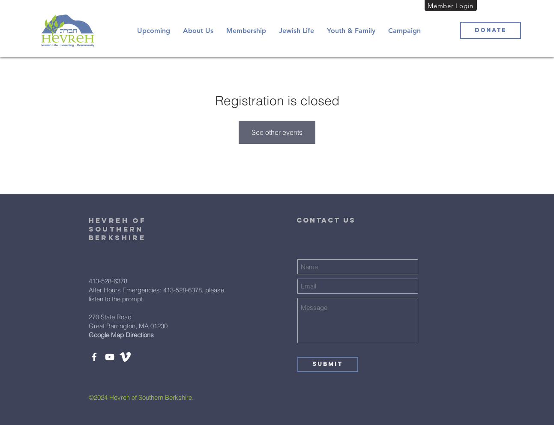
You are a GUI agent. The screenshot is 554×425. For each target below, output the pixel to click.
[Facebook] (94, 357)
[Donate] (490, 30)
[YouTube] (109, 357)
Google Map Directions (121, 335)
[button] (198, 30)
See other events (277, 132)
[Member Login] (451, 5)
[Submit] (327, 364)
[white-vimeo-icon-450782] (125, 357)
